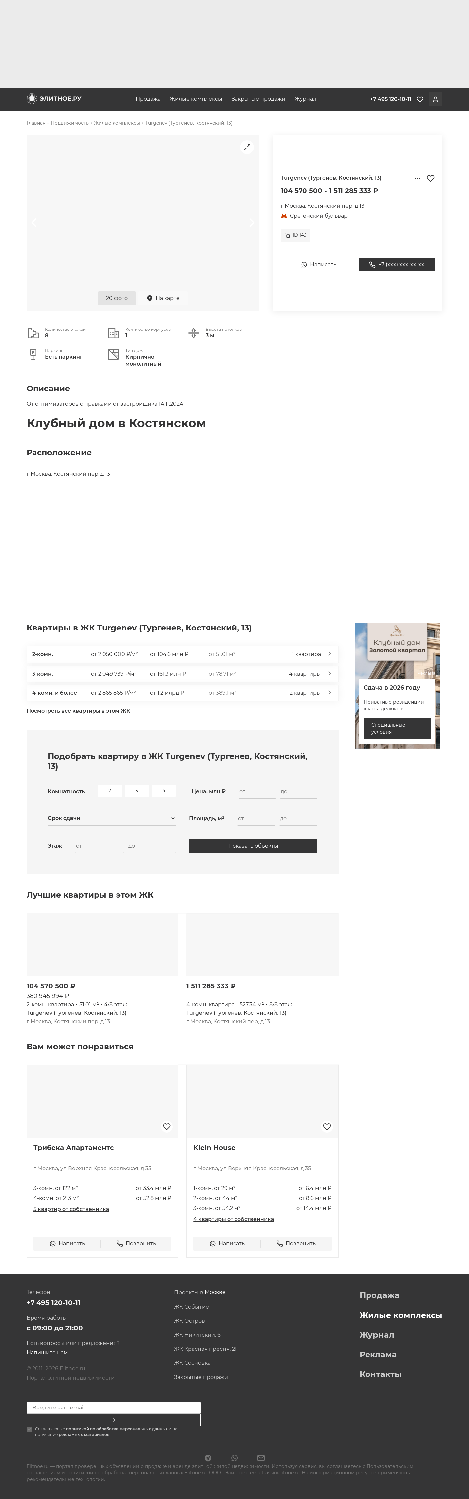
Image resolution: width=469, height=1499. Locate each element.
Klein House (214, 1148)
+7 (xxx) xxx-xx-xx (396, 264)
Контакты (381, 1374)
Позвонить (136, 1243)
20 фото (117, 298)
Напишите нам (47, 1352)
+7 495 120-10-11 (54, 1303)
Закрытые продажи (258, 99)
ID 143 (295, 235)
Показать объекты (253, 846)
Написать (318, 264)
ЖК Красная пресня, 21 (205, 1349)
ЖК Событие (191, 1307)
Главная (36, 123)
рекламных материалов (84, 1434)
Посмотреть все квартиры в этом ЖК (78, 711)
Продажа (148, 99)
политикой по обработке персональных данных (117, 1428)
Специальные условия (388, 728)
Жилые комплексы (196, 99)
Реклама (378, 1354)
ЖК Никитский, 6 (197, 1335)
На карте (163, 298)
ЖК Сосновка (192, 1363)
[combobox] (112, 819)
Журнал (305, 99)
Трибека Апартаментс (74, 1148)
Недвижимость (70, 123)
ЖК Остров (189, 1321)
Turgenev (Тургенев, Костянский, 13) (189, 123)
